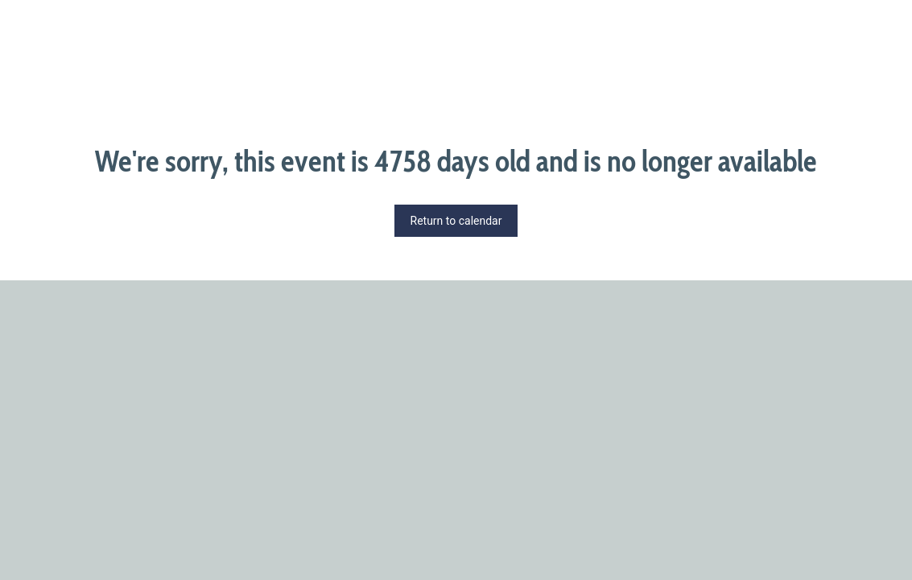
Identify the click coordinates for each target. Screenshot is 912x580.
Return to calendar (456, 220)
